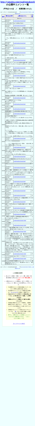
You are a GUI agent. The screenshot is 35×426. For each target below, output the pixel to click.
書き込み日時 (9, 15)
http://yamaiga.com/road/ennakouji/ (18, 2)
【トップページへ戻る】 (19, 323)
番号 (3, 16)
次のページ (17, 13)
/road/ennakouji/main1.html (20, 220)
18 (33, 12)
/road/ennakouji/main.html (19, 20)
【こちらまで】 (14, 292)
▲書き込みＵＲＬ (22, 15)
